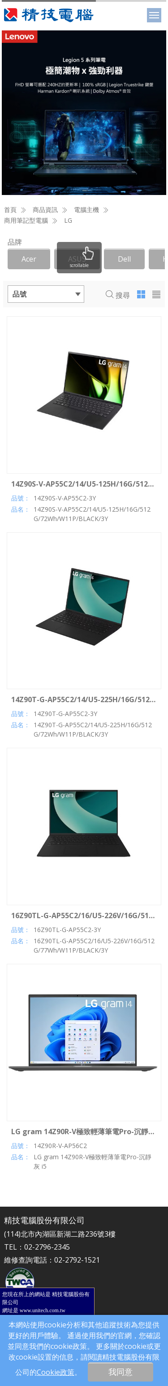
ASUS (77, 259)
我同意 (120, 1371)
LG (68, 220)
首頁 (10, 209)
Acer (29, 259)
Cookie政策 (55, 1372)
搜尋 (118, 295)
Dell (124, 259)
